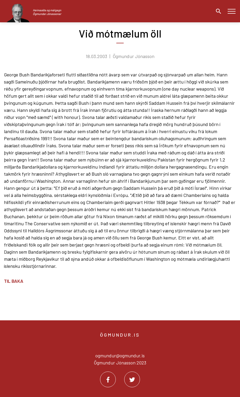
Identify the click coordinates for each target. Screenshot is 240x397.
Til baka (13, 281)
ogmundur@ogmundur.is (120, 355)
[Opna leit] (217, 11)
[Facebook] (108, 379)
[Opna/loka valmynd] (231, 11)
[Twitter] (132, 379)
